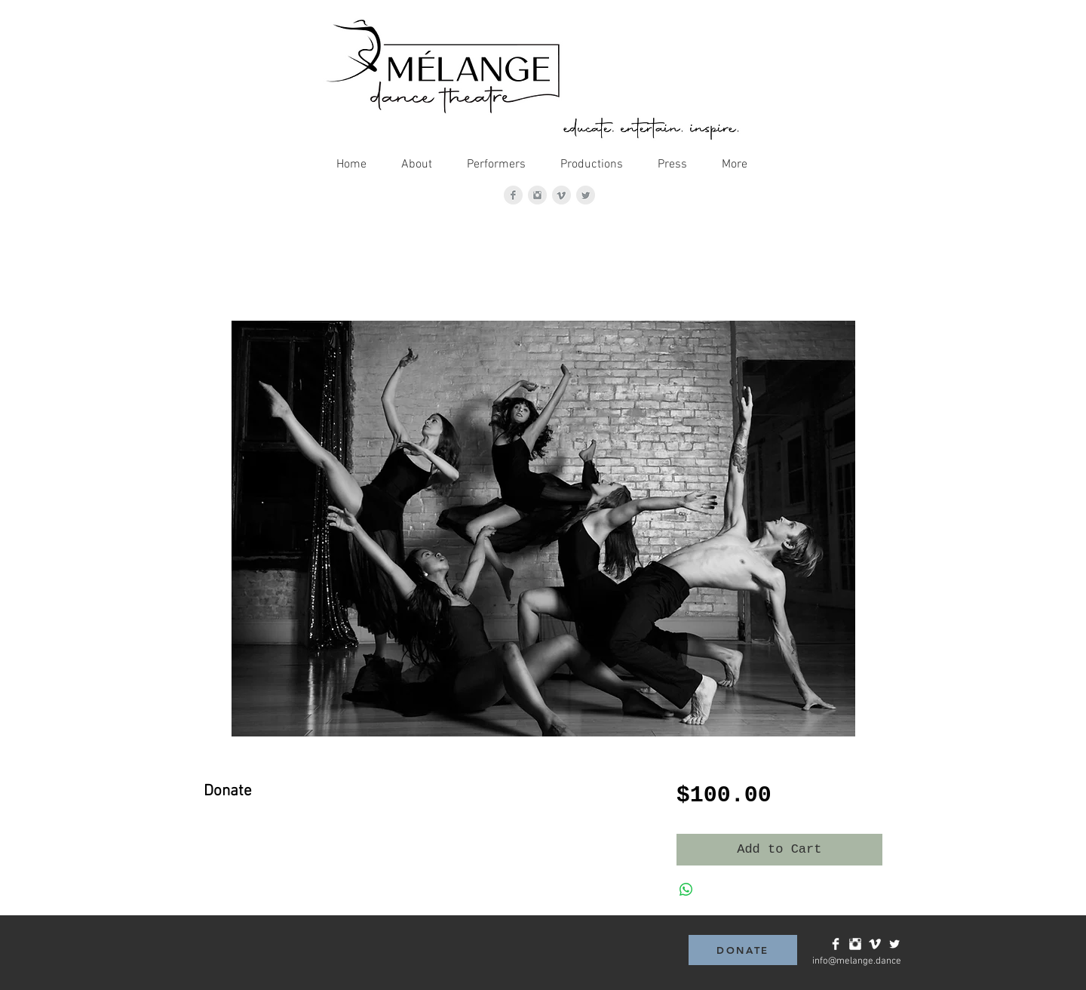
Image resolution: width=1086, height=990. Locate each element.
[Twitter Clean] (894, 944)
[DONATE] (743, 950)
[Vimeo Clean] (875, 944)
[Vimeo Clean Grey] (561, 195)
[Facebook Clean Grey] (513, 195)
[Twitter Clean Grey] (585, 195)
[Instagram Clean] (855, 944)
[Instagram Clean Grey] (537, 195)
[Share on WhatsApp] (686, 890)
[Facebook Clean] (836, 944)
